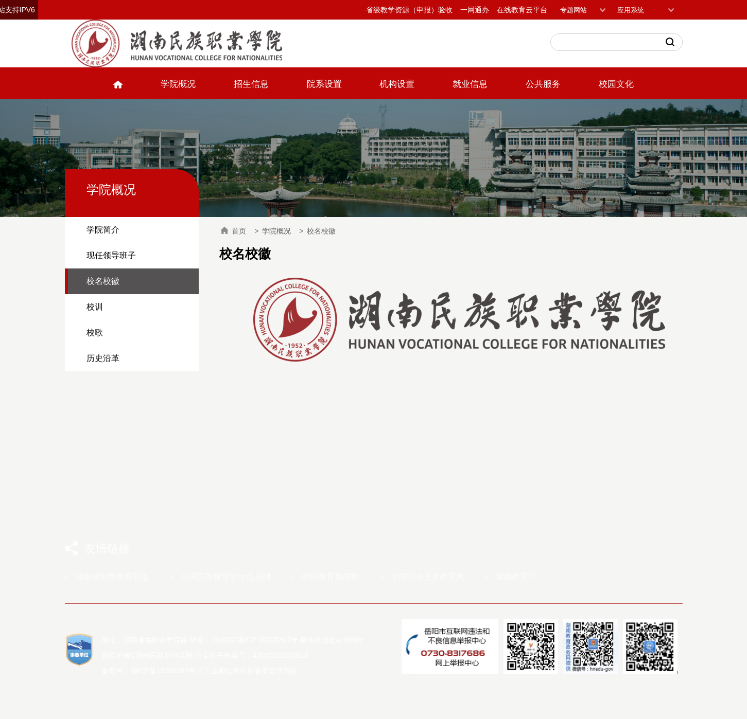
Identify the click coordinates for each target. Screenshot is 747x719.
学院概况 (178, 84)
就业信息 (470, 84)
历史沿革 (102, 358)
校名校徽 (102, 281)
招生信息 (251, 84)
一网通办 (474, 10)
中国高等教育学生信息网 (225, 576)
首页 (234, 231)
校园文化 (616, 84)
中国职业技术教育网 (427, 576)
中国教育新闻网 (330, 576)
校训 (94, 306)
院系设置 (324, 84)
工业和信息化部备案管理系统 (251, 671)
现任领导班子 (111, 255)
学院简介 (102, 229)
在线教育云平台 (522, 10)
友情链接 (107, 548)
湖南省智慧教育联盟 (112, 576)
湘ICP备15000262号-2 (166, 671)
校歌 (94, 332)
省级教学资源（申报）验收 (409, 10)
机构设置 (396, 84)
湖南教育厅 (515, 576)
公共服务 (543, 84)
